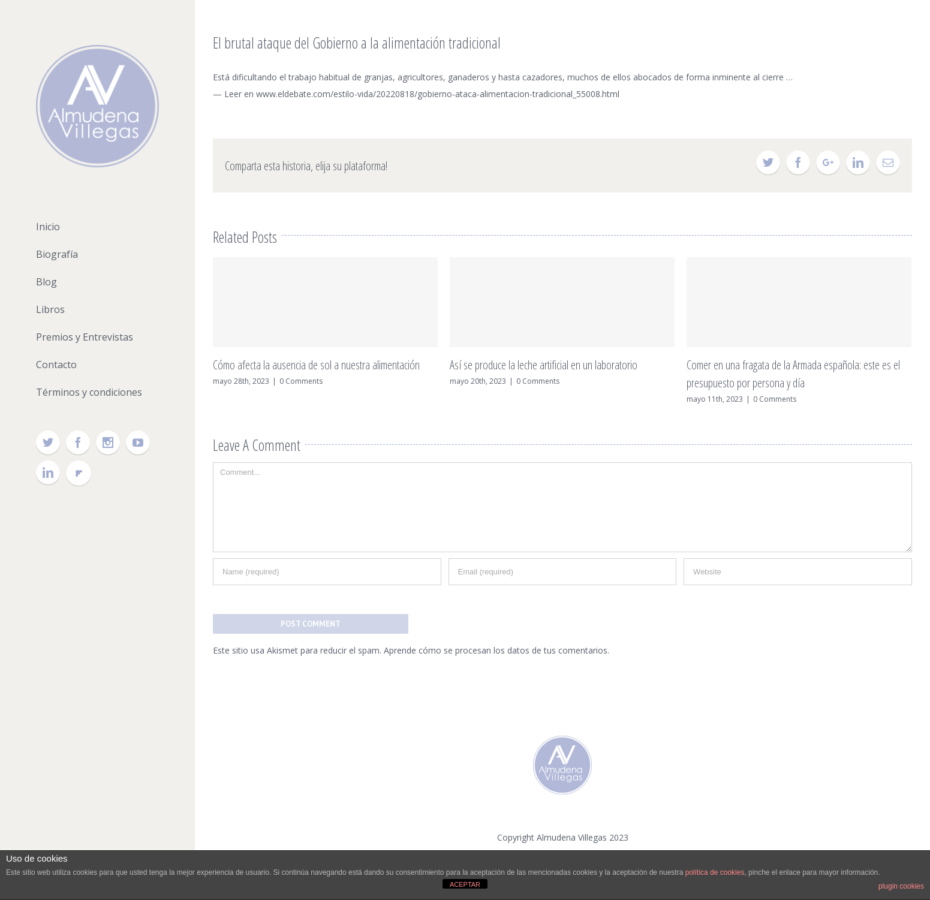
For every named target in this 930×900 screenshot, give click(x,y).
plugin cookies (901, 886)
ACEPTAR (465, 884)
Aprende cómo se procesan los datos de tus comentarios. (496, 650)
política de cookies (715, 872)
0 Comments (301, 381)
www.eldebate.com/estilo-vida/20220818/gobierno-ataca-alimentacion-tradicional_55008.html (437, 94)
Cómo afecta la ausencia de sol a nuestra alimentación (316, 365)
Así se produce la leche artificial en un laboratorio (543, 365)
